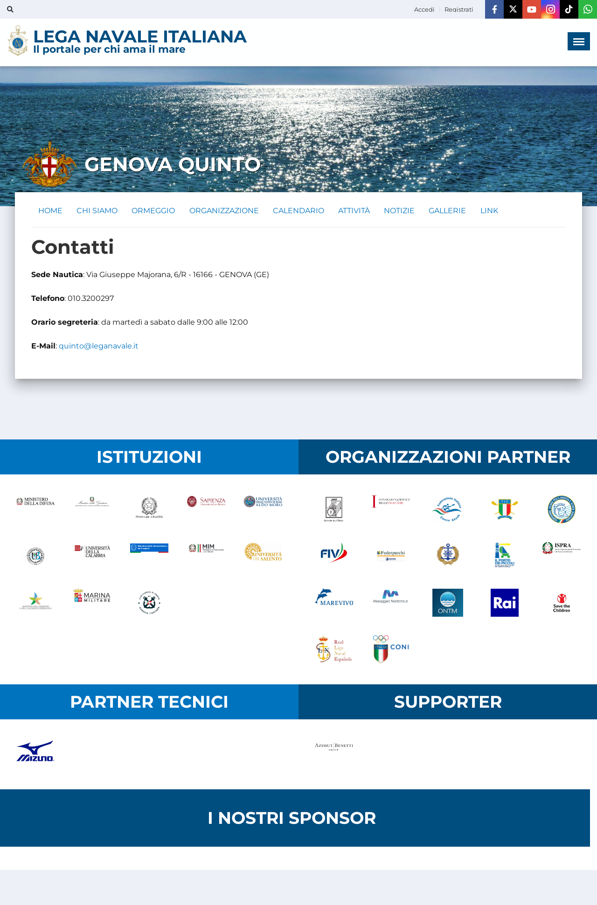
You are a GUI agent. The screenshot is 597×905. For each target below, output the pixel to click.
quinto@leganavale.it (99, 346)
